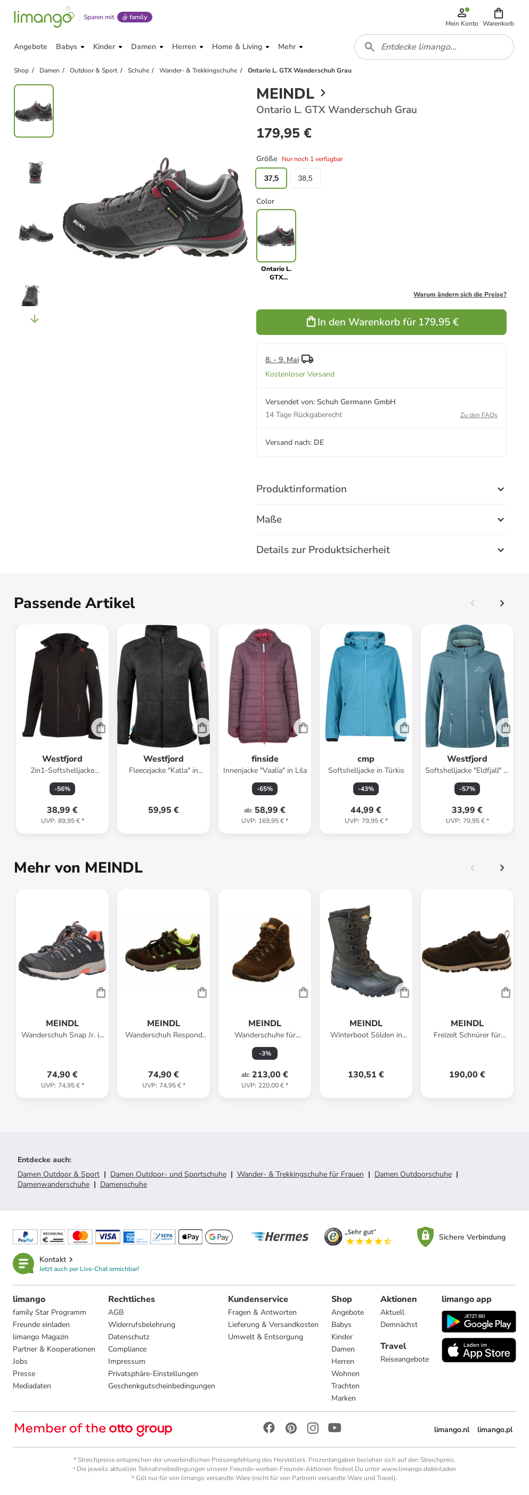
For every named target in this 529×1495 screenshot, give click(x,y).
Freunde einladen (41, 1325)
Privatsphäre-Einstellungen (153, 1374)
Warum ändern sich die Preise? (460, 294)
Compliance (127, 1349)
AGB (116, 1312)
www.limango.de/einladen (418, 1469)
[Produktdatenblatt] (62, 729)
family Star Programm (49, 1312)
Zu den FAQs (479, 415)
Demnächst (399, 1325)
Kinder (342, 1337)
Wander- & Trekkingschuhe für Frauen (300, 1174)
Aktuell (392, 1312)
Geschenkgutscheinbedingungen (161, 1386)
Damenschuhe (123, 1184)
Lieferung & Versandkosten (273, 1325)
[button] (498, 17)
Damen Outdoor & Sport (59, 1174)
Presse (24, 1374)
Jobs (20, 1361)
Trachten (345, 1386)
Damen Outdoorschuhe (413, 1174)
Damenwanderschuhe (53, 1184)
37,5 (271, 178)
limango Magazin (41, 1337)
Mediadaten (32, 1386)
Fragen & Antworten (262, 1312)
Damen (343, 1349)
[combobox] (434, 47)
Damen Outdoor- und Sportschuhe (168, 1174)
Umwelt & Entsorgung (265, 1337)
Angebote (347, 1312)
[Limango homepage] (44, 17)
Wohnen (345, 1374)
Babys (341, 1325)
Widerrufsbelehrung (141, 1325)
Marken (343, 1398)
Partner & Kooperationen (54, 1349)
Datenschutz (128, 1337)
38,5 (305, 178)
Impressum (126, 1361)
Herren (342, 1361)
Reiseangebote (404, 1359)
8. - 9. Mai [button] (282, 360)
